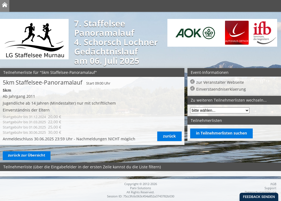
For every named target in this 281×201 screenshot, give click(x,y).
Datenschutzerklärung (260, 192)
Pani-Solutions (140, 188)
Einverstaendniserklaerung (221, 89)
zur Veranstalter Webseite (220, 82)
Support (270, 188)
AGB (273, 184)
